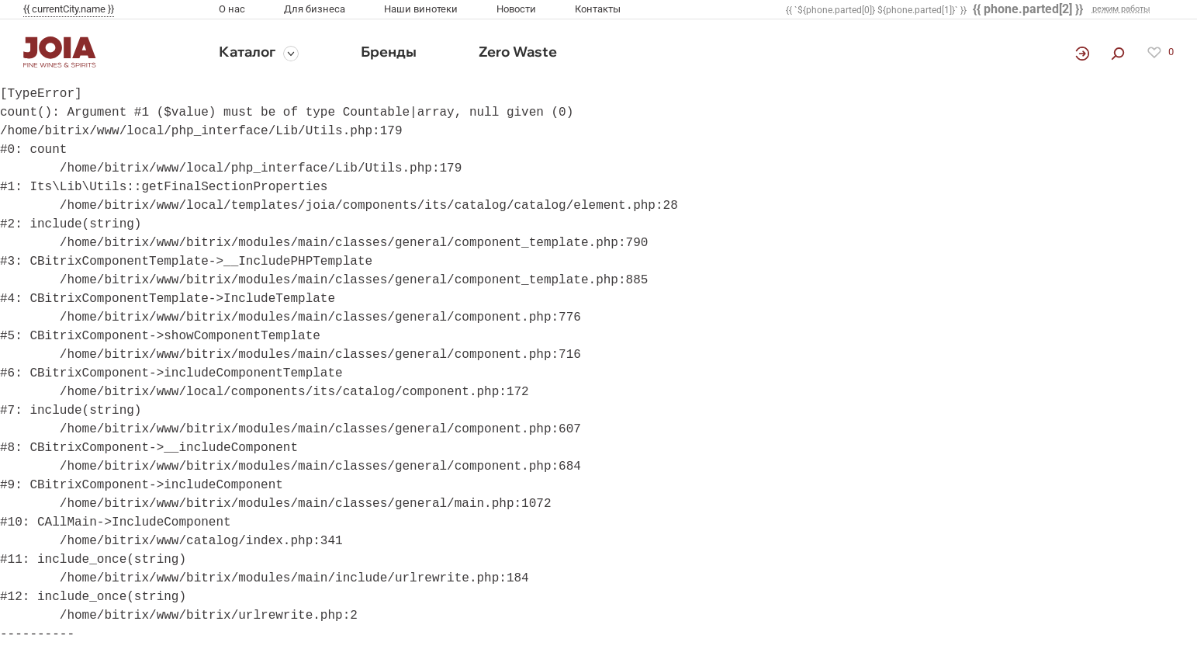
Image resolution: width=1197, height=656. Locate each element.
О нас (232, 9)
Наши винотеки (421, 9)
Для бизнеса (314, 9)
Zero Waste (518, 52)
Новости (516, 9)
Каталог (247, 52)
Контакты (598, 9)
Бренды (389, 52)
